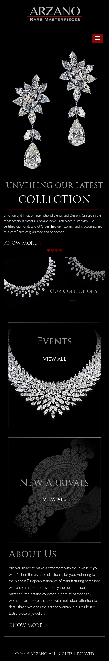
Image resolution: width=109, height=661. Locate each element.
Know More (23, 243)
